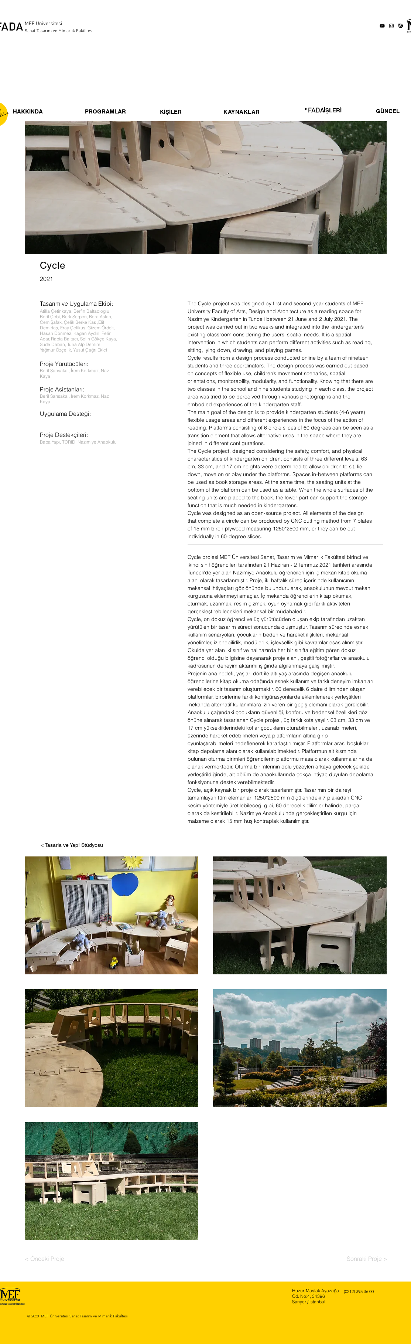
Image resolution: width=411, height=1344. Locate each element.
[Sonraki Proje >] (367, 1258)
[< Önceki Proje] (46, 1258)
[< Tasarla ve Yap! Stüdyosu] (72, 845)
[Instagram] (391, 26)
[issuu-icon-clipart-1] (401, 26)
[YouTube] (382, 26)
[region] (179, 101)
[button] (111, 915)
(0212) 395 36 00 (359, 1291)
